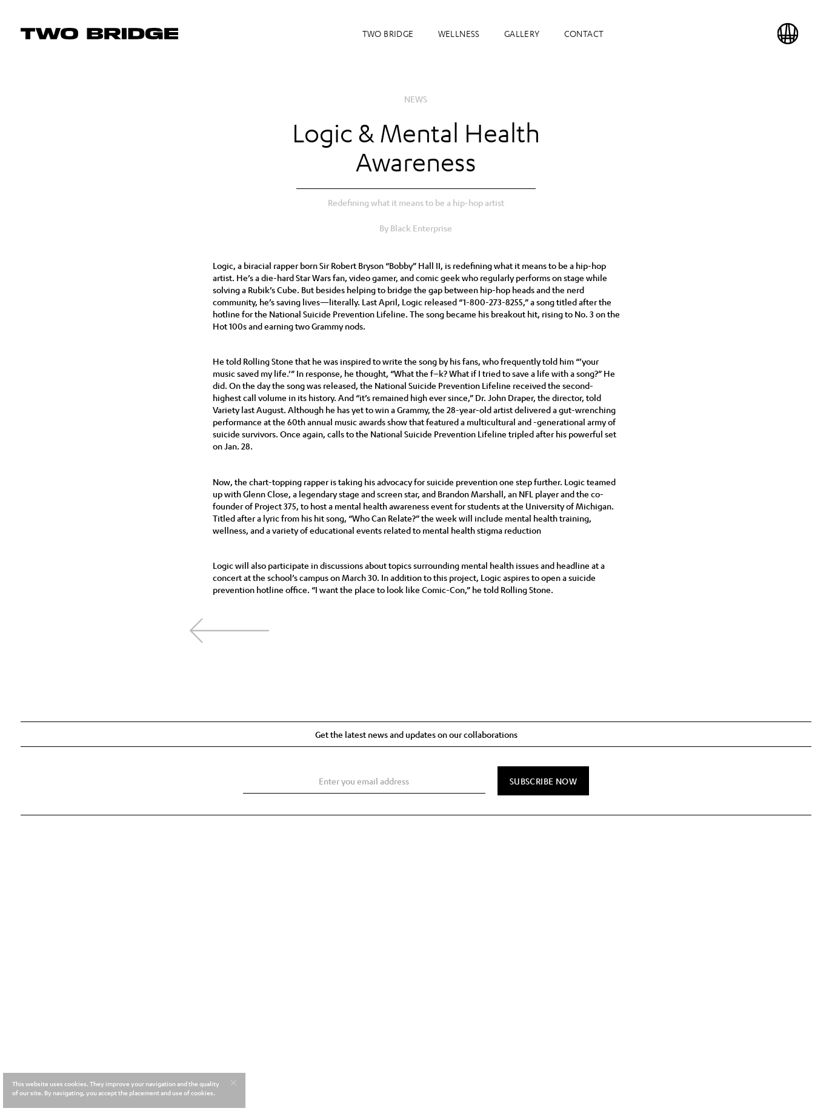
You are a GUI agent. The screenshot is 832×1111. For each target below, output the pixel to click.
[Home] (99, 33)
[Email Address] (364, 781)
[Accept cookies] (233, 1082)
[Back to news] (229, 630)
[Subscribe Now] (543, 780)
